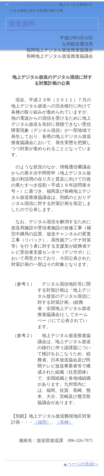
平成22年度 (48, 4)
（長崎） (64, 422)
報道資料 (29, 4)
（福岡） (42, 422)
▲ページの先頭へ (80, 464)
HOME (14, 4)
